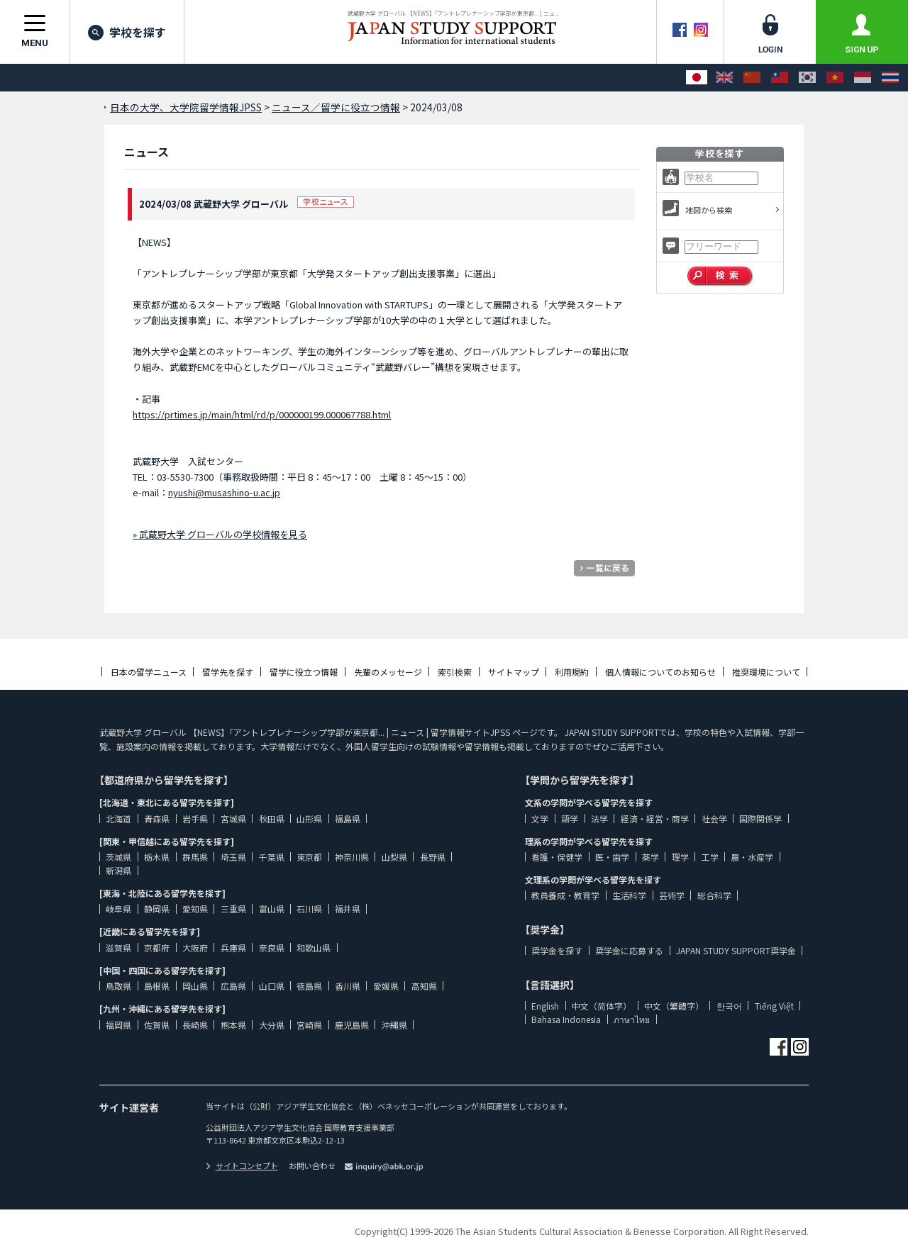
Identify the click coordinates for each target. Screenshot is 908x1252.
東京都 (309, 857)
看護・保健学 (556, 857)
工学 (710, 857)
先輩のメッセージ (388, 671)
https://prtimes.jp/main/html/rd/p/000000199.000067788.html (262, 414)
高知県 (424, 986)
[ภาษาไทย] (890, 77)
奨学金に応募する (629, 950)
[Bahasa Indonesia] (862, 77)
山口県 (271, 986)
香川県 (347, 986)
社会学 (714, 818)
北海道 (118, 818)
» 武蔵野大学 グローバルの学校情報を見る (220, 534)
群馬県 (195, 857)
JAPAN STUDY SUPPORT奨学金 (736, 950)
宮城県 (233, 818)
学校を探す (127, 31)
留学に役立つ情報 (304, 671)
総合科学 (714, 895)
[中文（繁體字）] (779, 77)
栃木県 (157, 857)
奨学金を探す (556, 950)
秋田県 (271, 818)
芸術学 (672, 895)
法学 (599, 818)
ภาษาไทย (632, 1019)
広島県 (233, 986)
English (545, 1006)
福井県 (347, 908)
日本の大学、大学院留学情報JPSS (186, 107)
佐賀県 (157, 1025)
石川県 (309, 908)
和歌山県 (314, 947)
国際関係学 (760, 818)
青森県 (157, 818)
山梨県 (394, 857)
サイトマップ (513, 671)
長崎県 (195, 1025)
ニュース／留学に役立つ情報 (336, 107)
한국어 (729, 1006)
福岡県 (118, 1025)
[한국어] (807, 77)
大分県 (271, 1025)
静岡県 (157, 908)
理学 (680, 857)
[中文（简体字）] (752, 77)
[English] (724, 77)
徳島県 (309, 986)
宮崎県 (309, 1025)
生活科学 (629, 895)
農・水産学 (752, 857)
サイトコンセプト (242, 1165)
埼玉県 (233, 857)
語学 (569, 818)
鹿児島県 (352, 1025)
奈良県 (271, 947)
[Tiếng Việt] (835, 77)
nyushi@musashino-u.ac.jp (224, 492)
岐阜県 (118, 908)
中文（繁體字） (674, 1006)
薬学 (650, 857)
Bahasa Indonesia (566, 1019)
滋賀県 (118, 947)
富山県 (271, 908)
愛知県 (195, 908)
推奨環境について (766, 671)
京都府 (157, 947)
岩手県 (195, 818)
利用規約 (572, 671)
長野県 (432, 857)
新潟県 (118, 870)
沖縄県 (394, 1025)
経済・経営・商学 (655, 818)
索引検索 (455, 671)
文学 (539, 818)
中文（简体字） (601, 1006)
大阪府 (195, 947)
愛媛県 (386, 986)
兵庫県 (233, 947)
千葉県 (271, 857)
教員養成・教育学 (565, 895)
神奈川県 (352, 857)
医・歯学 (612, 857)
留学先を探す (227, 671)
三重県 (233, 908)
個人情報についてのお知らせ (660, 671)
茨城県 (118, 857)
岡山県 (195, 986)
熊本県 (233, 1025)
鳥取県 (118, 986)
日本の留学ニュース (149, 671)
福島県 (347, 818)
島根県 (157, 986)
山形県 (309, 818)
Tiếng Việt (774, 1006)
